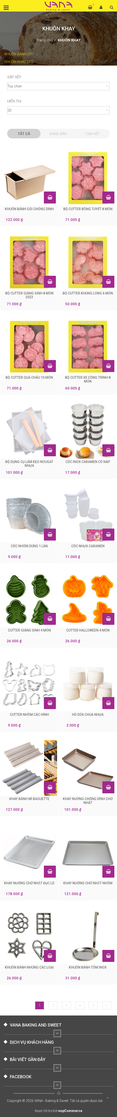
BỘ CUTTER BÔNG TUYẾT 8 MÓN (87, 209)
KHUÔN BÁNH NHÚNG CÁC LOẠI (29, 967)
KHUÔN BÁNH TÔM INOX (88, 967)
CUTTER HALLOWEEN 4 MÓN (88, 630)
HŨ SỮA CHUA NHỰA (88, 714)
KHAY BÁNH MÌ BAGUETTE (29, 799)
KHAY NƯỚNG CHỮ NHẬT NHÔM (87, 883)
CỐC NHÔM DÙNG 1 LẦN (29, 546)
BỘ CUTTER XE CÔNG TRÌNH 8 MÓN (88, 379)
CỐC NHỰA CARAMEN (88, 546)
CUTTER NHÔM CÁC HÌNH (29, 714)
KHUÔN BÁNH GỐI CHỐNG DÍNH (29, 209)
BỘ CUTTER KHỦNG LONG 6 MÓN (88, 293)
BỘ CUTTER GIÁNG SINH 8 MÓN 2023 (29, 295)
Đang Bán (58, 134)
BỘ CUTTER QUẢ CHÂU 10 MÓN (29, 377)
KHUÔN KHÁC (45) (19, 62)
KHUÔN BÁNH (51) (19, 54)
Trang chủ (44, 40)
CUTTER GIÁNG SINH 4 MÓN (29, 630)
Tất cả (24, 134)
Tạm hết (92, 134)
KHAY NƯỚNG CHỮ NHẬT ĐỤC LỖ (29, 883)
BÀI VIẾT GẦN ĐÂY (28, 1059)
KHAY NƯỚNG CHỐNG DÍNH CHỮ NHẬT (88, 801)
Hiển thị (14, 101)
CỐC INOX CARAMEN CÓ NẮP (87, 462)
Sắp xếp (14, 77)
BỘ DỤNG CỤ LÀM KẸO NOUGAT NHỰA (29, 464)
